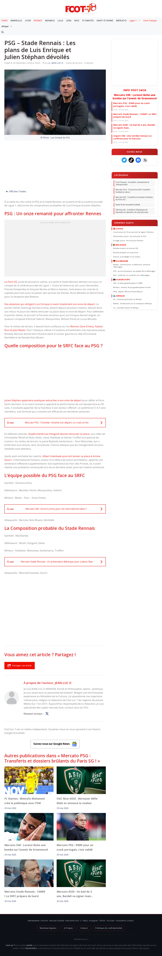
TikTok (102, 920)
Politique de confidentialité (108, 928)
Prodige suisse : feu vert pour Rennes (128, 240)
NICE (76, 20)
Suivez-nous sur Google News (55, 744)
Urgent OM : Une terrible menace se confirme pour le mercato (132, 137)
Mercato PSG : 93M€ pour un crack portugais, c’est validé (75, 847)
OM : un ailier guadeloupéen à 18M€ (127, 283)
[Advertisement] (55, 249)
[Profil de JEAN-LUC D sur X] (47, 714)
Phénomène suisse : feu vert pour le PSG (129, 236)
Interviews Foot (72, 920)
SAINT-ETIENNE (105, 20)
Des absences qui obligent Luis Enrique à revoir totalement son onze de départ (49, 304)
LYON (28, 20)
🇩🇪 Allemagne (120, 261)
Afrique (7, 26)
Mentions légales (48, 928)
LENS (68, 20)
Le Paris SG (10, 281)
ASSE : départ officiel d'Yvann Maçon (128, 291)
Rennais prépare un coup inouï (125, 252)
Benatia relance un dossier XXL (125, 248)
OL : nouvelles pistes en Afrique (126, 307)
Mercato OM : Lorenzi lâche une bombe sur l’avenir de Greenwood (26, 847)
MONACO (50, 20)
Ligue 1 (135, 20)
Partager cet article (19, 665)
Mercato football (56, 920)
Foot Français (150, 20)
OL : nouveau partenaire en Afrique (127, 299)
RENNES (38, 20)
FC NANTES (88, 20)
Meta (85, 920)
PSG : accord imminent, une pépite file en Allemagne (134, 271)
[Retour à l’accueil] (81, 8)
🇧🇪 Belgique (119, 244)
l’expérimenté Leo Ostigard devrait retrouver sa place (58, 433)
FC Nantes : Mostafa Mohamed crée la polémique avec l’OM (24, 801)
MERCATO (121, 20)
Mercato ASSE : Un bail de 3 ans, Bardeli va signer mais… (75, 894)
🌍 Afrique (119, 295)
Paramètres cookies (125, 920)
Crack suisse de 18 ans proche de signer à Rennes (133, 232)
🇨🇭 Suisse (118, 228)
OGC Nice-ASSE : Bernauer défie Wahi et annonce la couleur (77, 801)
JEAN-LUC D (63, 683)
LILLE (60, 20)
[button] (2, 32)
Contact (84, 928)
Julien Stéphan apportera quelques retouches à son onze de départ (43, 400)
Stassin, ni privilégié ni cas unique (126, 257)
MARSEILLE (16, 20)
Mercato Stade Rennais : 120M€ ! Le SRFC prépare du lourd (24, 894)
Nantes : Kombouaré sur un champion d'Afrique (132, 303)
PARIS (4, 20)
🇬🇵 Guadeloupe (121, 279)
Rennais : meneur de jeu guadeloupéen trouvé (132, 287)
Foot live (44, 920)
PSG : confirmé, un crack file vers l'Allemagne (131, 275)
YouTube (110, 920)
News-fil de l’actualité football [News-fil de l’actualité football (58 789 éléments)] (128, 204)
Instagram (93, 920)
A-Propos (68, 928)
